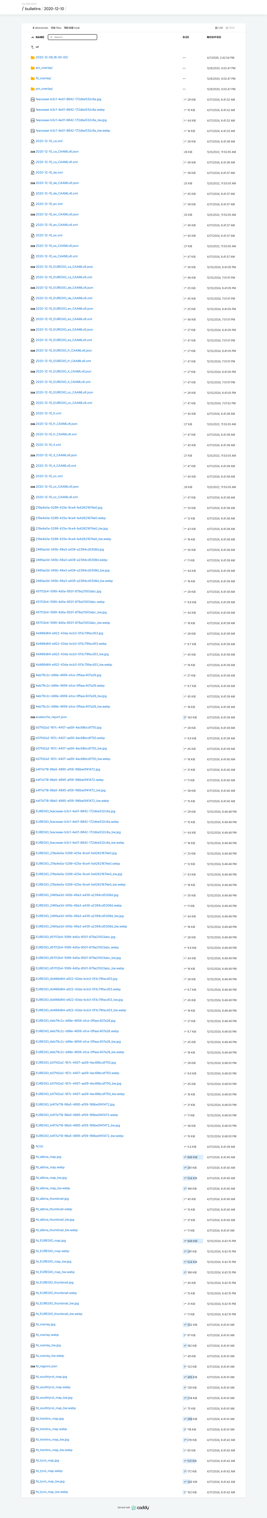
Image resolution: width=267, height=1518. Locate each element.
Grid (230, 27)
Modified (214, 37)
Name (40, 37)
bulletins (33, 8)
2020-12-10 (54, 8)
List (219, 27)
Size (186, 37)
